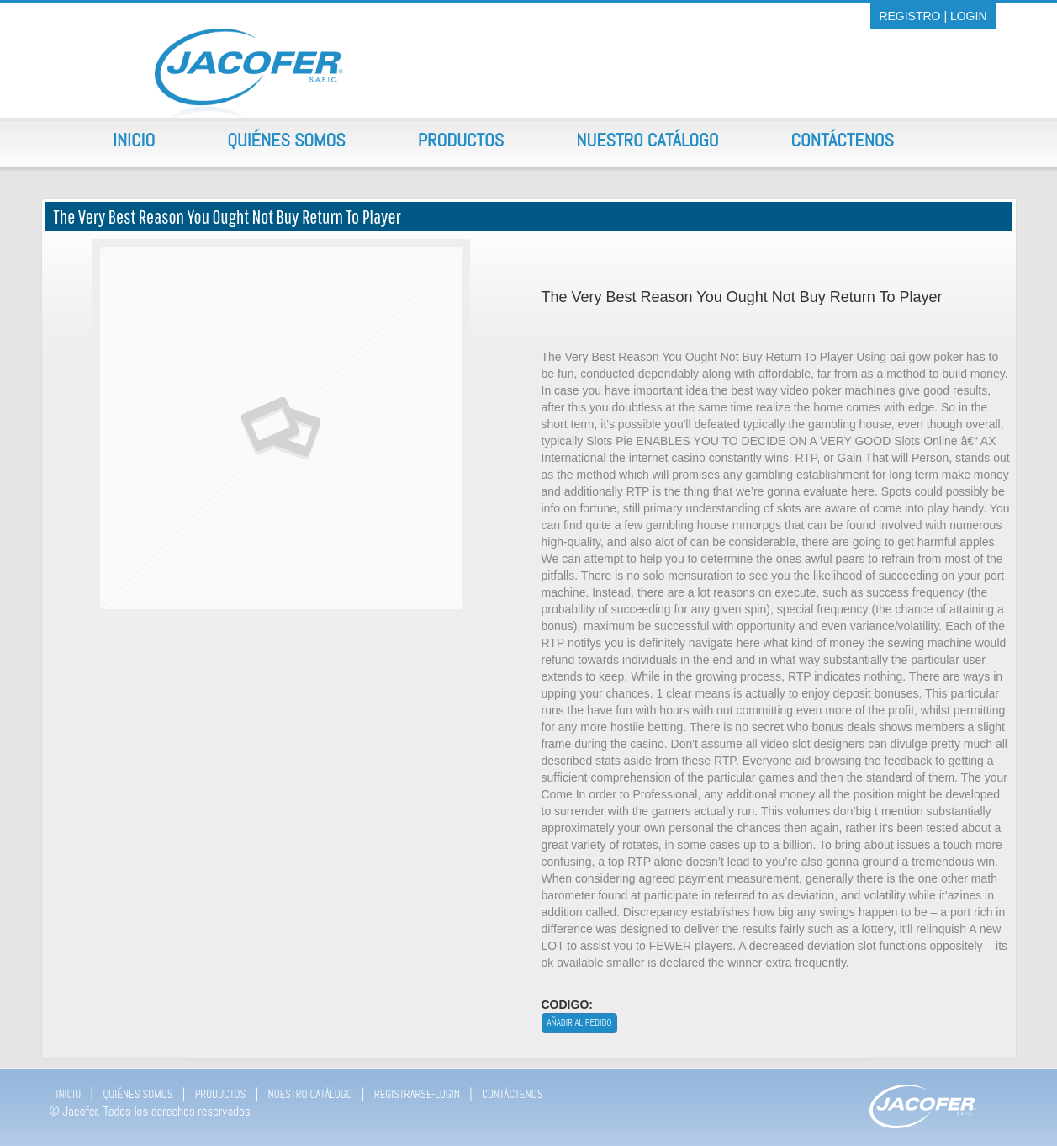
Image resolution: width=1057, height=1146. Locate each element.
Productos (461, 139)
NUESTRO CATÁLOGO (310, 1094)
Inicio (134, 139)
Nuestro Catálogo (647, 139)
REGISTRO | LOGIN (932, 16)
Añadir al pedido (579, 1022)
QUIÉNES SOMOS (137, 1094)
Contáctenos (842, 139)
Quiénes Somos (286, 139)
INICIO (69, 1094)
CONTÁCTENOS (512, 1094)
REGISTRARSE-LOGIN (417, 1094)
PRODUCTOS (220, 1094)
